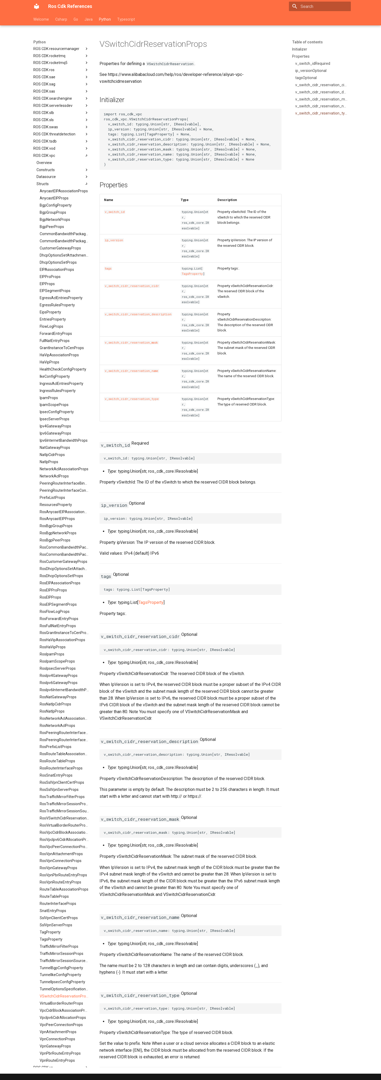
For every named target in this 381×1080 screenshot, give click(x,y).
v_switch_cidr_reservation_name (131, 371)
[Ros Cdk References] (36, 6)
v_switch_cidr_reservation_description (138, 314)
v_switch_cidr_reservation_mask (131, 342)
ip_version (114, 240)
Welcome (41, 19)
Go (76, 19)
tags (108, 268)
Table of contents (307, 42)
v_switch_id (115, 212)
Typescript (126, 19)
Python (105, 19)
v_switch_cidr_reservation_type (132, 399)
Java (88, 19)
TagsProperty (192, 274)
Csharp (61, 19)
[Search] (320, 6)
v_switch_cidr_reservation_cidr (132, 286)
